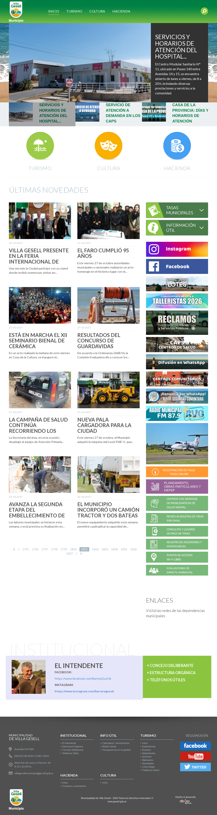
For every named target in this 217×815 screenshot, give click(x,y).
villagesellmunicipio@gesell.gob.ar (33, 773)
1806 (133, 549)
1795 (25, 549)
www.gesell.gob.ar (117, 801)
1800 (73, 549)
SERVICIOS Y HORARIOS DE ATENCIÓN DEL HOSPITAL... (176, 46)
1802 (95, 549)
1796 (35, 549)
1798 (54, 549)
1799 (63, 549)
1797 (44, 549)
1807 (69, 553)
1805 (124, 549)
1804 (114, 549)
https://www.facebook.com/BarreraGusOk (83, 678)
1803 (105, 549)
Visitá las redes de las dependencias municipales (175, 613)
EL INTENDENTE (79, 665)
